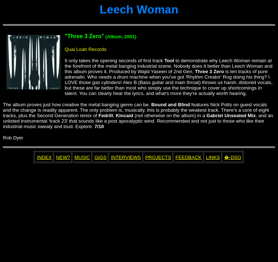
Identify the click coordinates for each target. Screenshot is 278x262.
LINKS (213, 157)
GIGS (100, 157)
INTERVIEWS (126, 157)
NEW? (63, 157)
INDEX (44, 157)
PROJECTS (158, 157)
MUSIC (82, 157)
